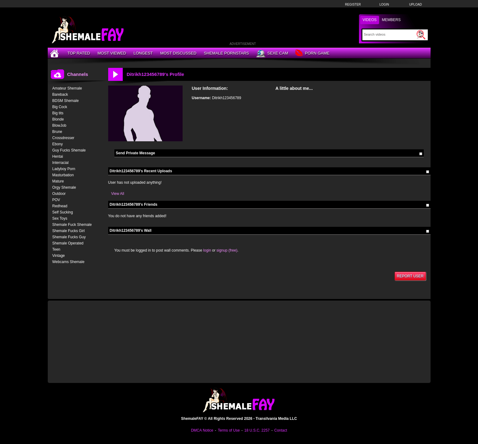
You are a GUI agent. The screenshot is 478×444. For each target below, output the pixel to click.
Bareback (60, 94)
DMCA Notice (202, 430)
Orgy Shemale (64, 187)
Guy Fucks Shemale (69, 150)
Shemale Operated (68, 243)
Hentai (57, 156)
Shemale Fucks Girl (68, 231)
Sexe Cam (272, 53)
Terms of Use (229, 430)
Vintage (58, 255)
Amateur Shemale (67, 88)
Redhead (60, 206)
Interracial (60, 162)
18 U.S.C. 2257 (257, 430)
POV (56, 200)
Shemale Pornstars (226, 53)
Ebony (57, 144)
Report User (410, 276)
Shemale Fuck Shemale (72, 224)
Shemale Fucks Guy (69, 237)
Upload (415, 4)
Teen (56, 249)
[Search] (389, 34)
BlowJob (59, 125)
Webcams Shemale (68, 262)
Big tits (58, 113)
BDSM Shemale (65, 101)
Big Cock (59, 107)
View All (117, 193)
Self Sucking (62, 212)
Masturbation (63, 175)
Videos (370, 20)
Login (384, 4)
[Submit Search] (421, 34)
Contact (280, 430)
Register (353, 4)
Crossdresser (63, 138)
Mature (58, 181)
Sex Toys (59, 218)
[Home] (55, 53)
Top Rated (79, 53)
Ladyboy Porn (63, 169)
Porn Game (312, 53)
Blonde (58, 119)
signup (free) (226, 250)
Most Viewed (111, 53)
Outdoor (59, 193)
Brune (57, 132)
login (207, 250)
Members (391, 20)
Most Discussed (178, 53)
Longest (143, 53)
